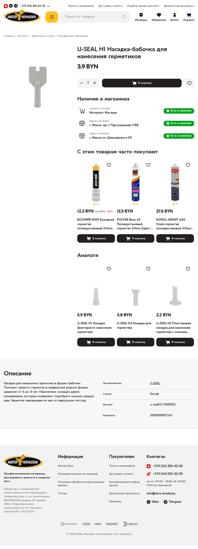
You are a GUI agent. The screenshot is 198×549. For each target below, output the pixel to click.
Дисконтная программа (179, 6)
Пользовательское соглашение (78, 477)
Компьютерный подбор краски (124, 487)
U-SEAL (155, 386)
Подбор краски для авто (143, 6)
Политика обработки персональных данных (81, 487)
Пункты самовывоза (81, 6)
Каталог (23, 36)
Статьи (62, 496)
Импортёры (65, 469)
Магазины (115, 504)
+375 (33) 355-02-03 (32, 6)
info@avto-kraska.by (161, 496)
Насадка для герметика (73, 36)
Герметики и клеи (43, 36)
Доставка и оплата (110, 6)
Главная (9, 36)
